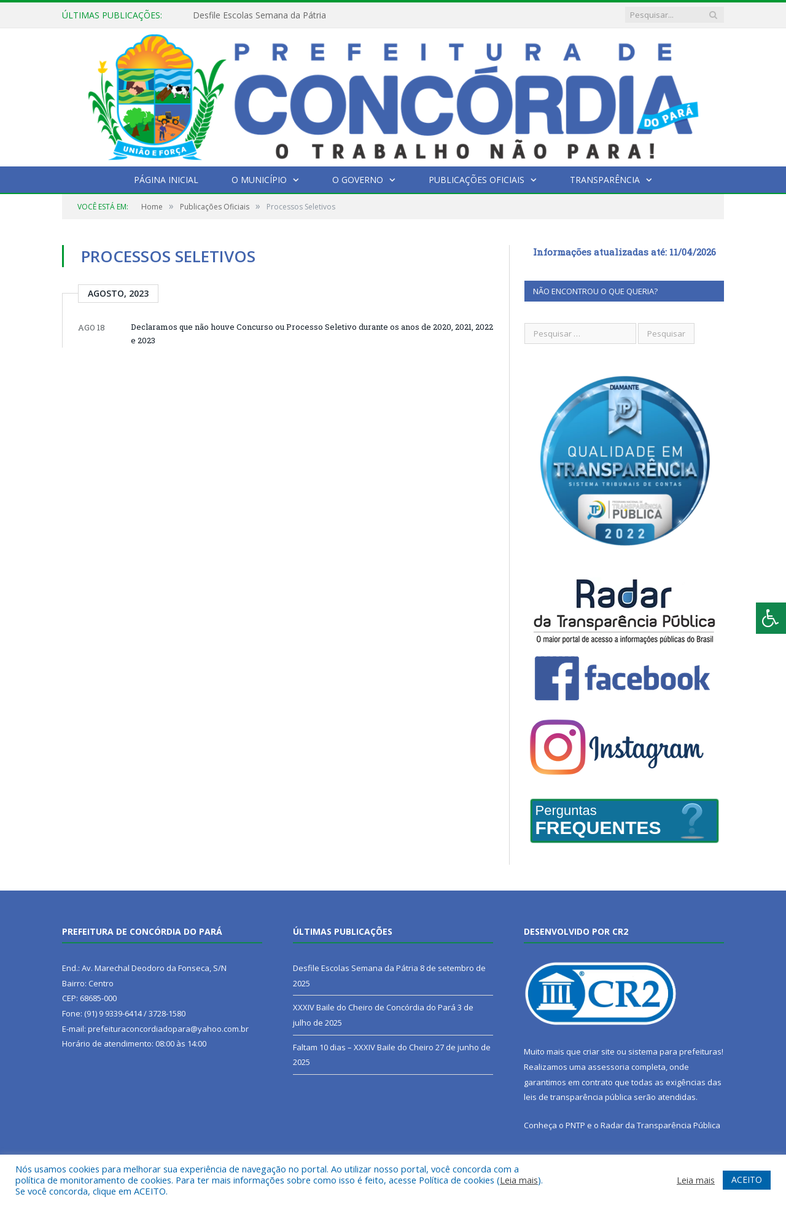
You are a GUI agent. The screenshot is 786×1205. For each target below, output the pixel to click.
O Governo (357, 179)
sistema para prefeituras (675, 1051)
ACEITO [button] (746, 1179)
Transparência (605, 179)
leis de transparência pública (578, 1096)
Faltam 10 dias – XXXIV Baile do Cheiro (363, 1047)
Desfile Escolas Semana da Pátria (259, 15)
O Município (259, 179)
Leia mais (519, 1180)
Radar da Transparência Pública (660, 1125)
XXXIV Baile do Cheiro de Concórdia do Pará (374, 1007)
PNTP (575, 1125)
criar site (599, 1051)
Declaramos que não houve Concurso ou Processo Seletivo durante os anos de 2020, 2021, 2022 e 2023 (312, 333)
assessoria (608, 1066)
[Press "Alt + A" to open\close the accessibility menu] (771, 618)
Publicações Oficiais (476, 179)
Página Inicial (166, 179)
